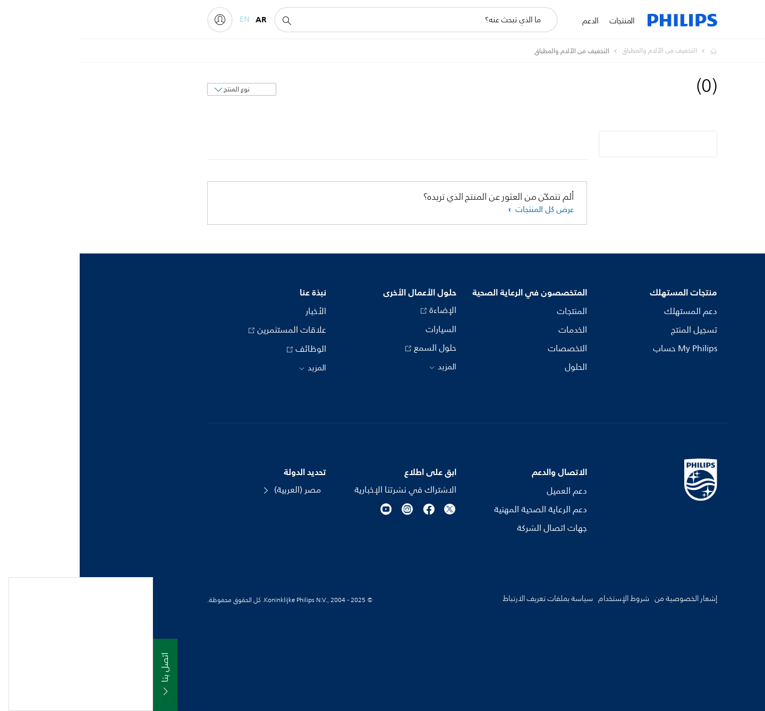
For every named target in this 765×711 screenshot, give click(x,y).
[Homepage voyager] (627, 51)
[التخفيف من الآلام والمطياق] (573, 51)
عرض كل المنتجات (464, 209)
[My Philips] (140, 19)
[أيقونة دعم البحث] (206, 20)
